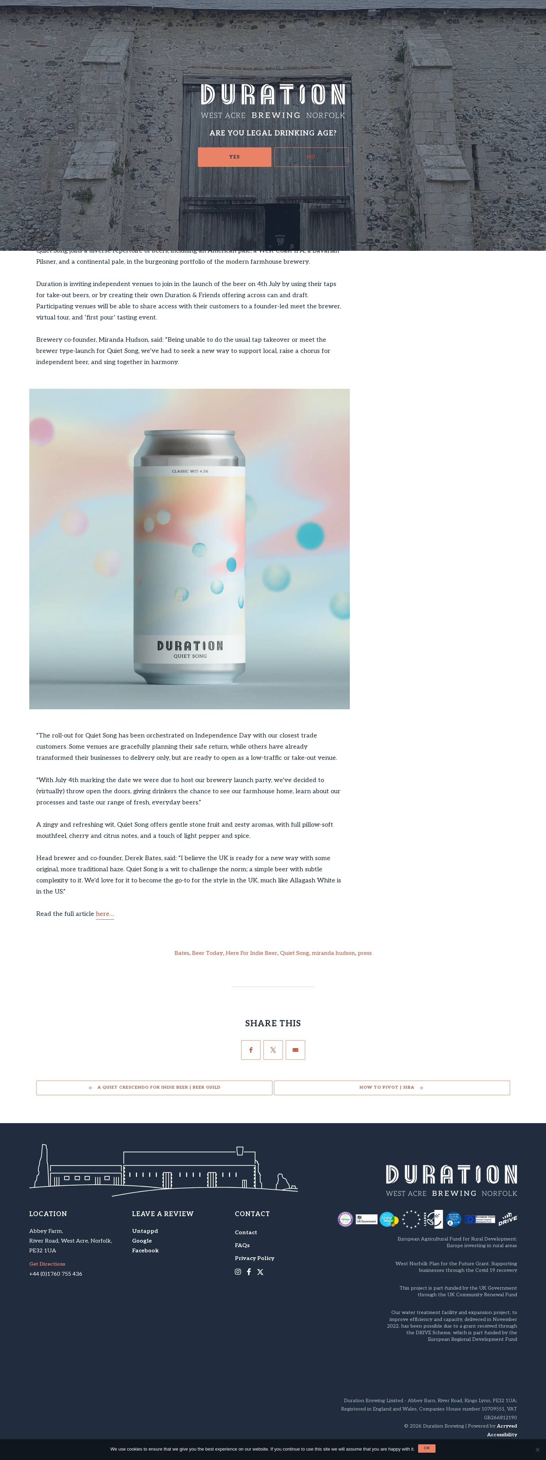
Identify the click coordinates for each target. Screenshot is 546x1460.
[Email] (295, 1050)
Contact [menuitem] (246, 1232)
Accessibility (502, 1435)
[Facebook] (251, 1050)
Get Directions (47, 1264)
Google (142, 1241)
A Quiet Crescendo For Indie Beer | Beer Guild (159, 1087)
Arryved (507, 1426)
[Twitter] (273, 1050)
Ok (427, 1448)
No (311, 157)
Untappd (145, 1231)
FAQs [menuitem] (242, 1245)
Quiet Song (294, 953)
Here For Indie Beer (251, 953)
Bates (182, 953)
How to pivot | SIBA (387, 1087)
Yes (234, 157)
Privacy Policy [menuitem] (254, 1258)
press (365, 953)
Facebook (145, 1250)
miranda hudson (333, 953)
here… (105, 914)
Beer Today (207, 953)
